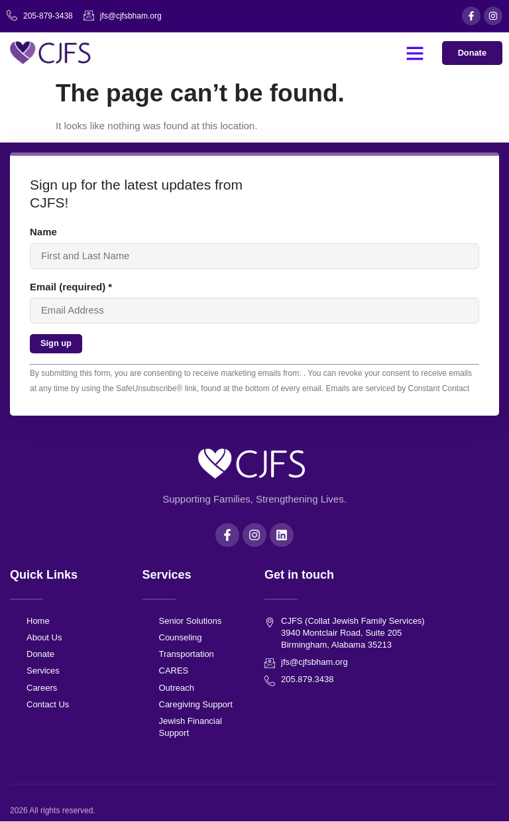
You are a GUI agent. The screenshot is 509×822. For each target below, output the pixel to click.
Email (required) (71, 286)
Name (43, 231)
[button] (414, 53)
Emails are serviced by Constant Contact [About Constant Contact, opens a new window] (397, 388)
